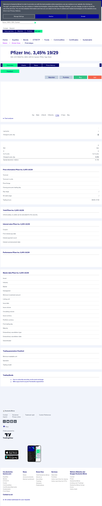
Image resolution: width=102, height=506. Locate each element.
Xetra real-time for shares (60, 479)
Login (37, 31)
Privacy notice (16, 417)
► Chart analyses (8, 118)
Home (5, 40)
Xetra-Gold (73, 491)
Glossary (39, 483)
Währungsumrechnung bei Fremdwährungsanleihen (28, 381)
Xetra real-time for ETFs (59, 481)
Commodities (59, 40)
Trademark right (30, 415)
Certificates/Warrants (10, 487)
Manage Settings (19, 16)
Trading (38, 481)
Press (72, 481)
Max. (68, 115)
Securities (39, 479)
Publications (40, 485)
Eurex (72, 489)
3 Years (63, 115)
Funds (46, 40)
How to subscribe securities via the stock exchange (28, 379)
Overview (10, 65)
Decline (51, 16)
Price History (50, 65)
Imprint (5, 417)
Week (37, 115)
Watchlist (20, 31)
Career (72, 479)
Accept (83, 16)
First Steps (6, 491)
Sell (94, 77)
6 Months (50, 115)
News (5, 43)
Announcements (28, 477)
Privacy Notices (18, 11)
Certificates (73, 40)
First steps (29, 43)
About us (39, 477)
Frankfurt (10, 71)
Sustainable (87, 40)
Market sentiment (28, 479)
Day (33, 115)
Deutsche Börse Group (77, 487)
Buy (80, 77)
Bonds (25, 40)
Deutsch (11, 28)
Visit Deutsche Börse (42, 475)
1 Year (57, 115)
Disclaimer (15, 415)
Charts (23, 65)
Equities (15, 40)
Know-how (16, 43)
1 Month (43, 115)
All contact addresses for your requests (16, 499)
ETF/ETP (36, 40)
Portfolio (29, 31)
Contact (5, 28)
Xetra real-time (9, 31)
